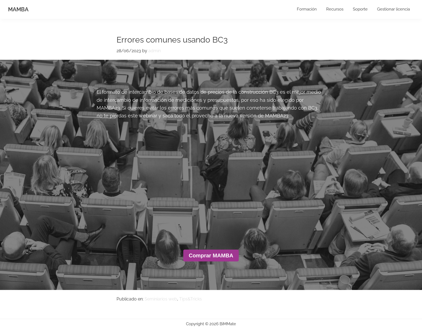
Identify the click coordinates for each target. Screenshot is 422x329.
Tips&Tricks (190, 299)
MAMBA (18, 9)
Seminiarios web (161, 299)
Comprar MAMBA (211, 255)
